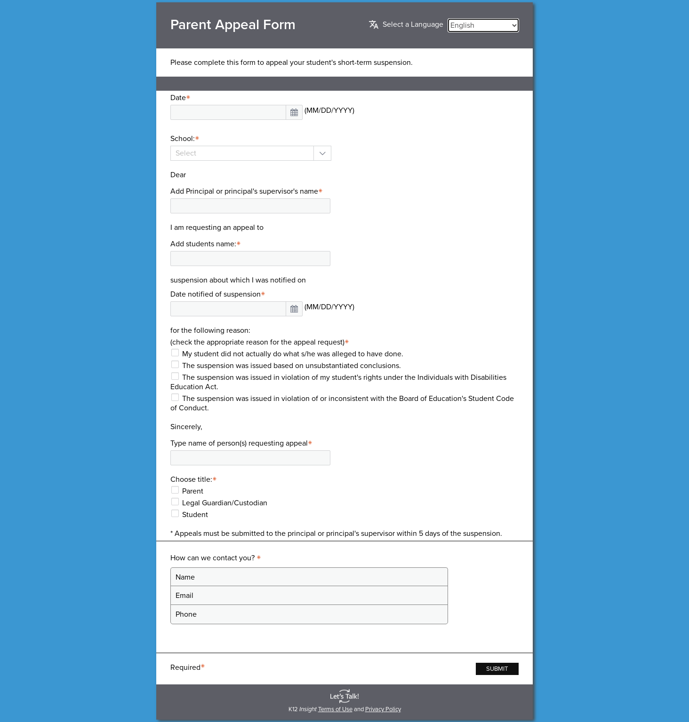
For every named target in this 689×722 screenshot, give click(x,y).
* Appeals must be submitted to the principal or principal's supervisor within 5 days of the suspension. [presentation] (336, 533)
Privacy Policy (383, 709)
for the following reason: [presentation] (210, 330)
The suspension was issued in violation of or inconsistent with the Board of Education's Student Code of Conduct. (342, 403)
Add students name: (206, 244)
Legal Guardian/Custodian (224, 503)
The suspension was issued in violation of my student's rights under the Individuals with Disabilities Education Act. (338, 382)
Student (195, 514)
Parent (192, 491)
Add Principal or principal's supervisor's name (247, 191)
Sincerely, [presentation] (186, 427)
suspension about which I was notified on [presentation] (238, 280)
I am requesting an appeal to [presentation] (217, 227)
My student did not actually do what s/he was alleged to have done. (292, 354)
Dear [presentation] (178, 175)
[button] (294, 112)
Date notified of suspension (219, 294)
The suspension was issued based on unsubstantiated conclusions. (291, 365)
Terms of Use (335, 709)
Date (181, 97)
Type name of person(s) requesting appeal (242, 443)
